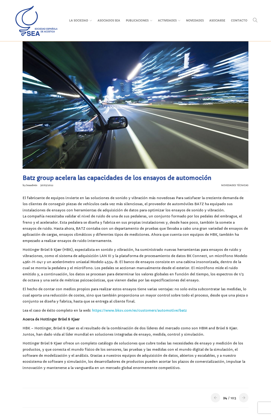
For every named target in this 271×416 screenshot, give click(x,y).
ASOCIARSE (217, 20)
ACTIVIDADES (167, 20)
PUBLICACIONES (137, 20)
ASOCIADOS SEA (108, 20)
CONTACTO (239, 20)
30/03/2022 (46, 185)
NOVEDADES (195, 20)
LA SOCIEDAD (78, 20)
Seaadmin (32, 185)
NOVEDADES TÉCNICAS (234, 185)
